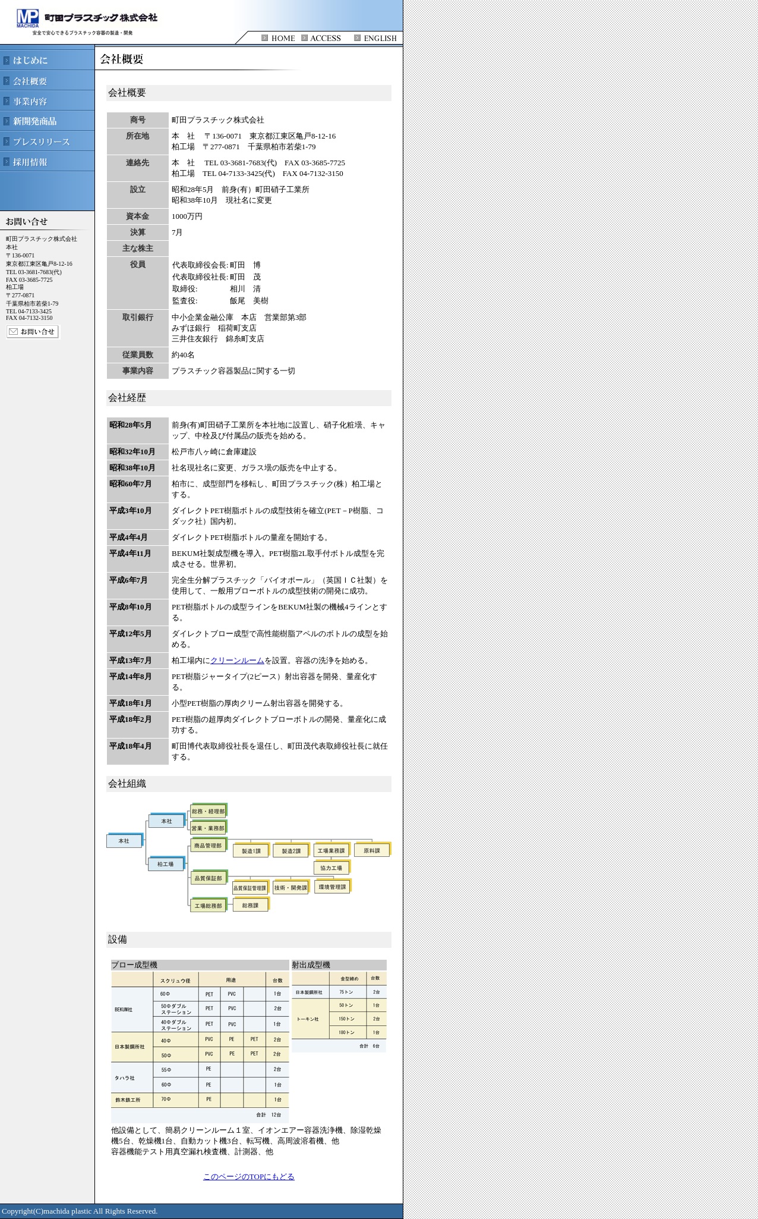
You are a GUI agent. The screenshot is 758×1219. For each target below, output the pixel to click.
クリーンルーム (237, 660)
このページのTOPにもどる (249, 1176)
